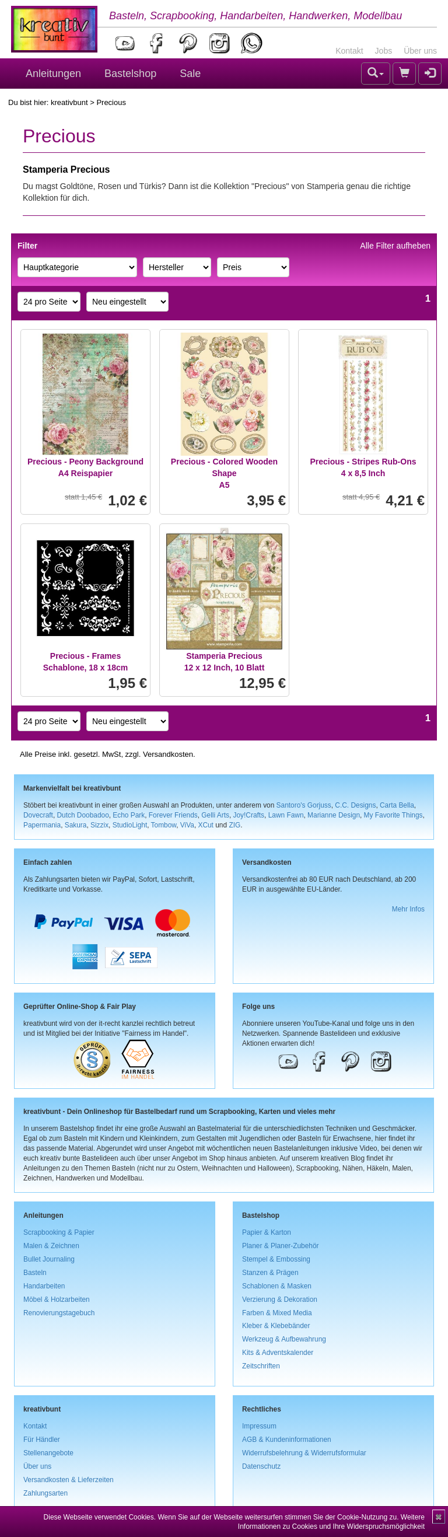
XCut (205, 825)
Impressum (259, 1426)
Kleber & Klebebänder (276, 1326)
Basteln (35, 1273)
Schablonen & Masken (277, 1286)
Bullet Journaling (49, 1259)
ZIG (234, 825)
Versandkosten (168, 754)
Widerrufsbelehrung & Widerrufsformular (304, 1453)
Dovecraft (38, 815)
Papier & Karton (266, 1232)
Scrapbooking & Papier (58, 1232)
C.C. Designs (355, 805)
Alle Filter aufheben (395, 245)
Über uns (420, 50)
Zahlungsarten (45, 1493)
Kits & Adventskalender (277, 1353)
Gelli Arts (215, 815)
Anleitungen (53, 73)
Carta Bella (397, 805)
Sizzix (99, 825)
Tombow (164, 825)
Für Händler (41, 1439)
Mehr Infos (408, 909)
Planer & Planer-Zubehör (280, 1246)
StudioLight (130, 825)
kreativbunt (69, 102)
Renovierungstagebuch (58, 1313)
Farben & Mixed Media (277, 1313)
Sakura (76, 825)
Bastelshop (130, 73)
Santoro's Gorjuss (303, 805)
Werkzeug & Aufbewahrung (284, 1339)
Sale (190, 73)
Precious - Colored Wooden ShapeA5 (224, 473)
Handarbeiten (44, 1286)
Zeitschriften (261, 1366)
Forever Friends (173, 815)
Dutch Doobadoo (83, 815)
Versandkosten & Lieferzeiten (68, 1480)
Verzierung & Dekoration (279, 1299)
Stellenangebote (48, 1453)
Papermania (42, 825)
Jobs (384, 50)
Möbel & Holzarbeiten (56, 1299)
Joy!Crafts (249, 815)
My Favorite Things (393, 815)
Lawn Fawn (286, 815)
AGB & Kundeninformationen (286, 1439)
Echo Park (129, 815)
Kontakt (349, 50)
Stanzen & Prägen (270, 1273)
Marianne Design (333, 815)
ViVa (187, 825)
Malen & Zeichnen (51, 1246)
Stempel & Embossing (276, 1259)
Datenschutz (261, 1466)
